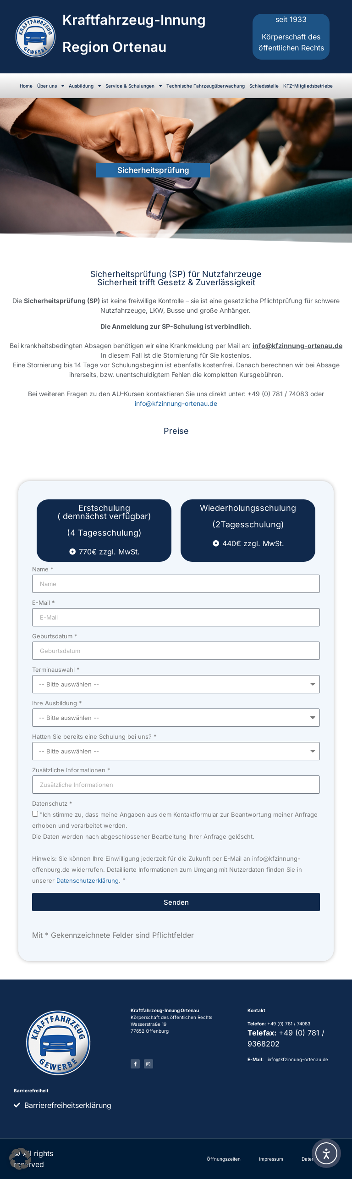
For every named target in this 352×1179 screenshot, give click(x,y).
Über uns (50, 86)
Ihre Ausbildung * (57, 703)
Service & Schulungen (133, 86)
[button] (20, 1159)
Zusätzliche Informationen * (71, 770)
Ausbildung (85, 86)
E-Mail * (43, 603)
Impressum (271, 1159)
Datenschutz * (52, 804)
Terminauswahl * (56, 670)
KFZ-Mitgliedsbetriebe (308, 86)
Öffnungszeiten (224, 1159)
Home (26, 86)
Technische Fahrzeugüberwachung (205, 86)
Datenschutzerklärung (87, 881)
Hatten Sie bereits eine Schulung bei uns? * (94, 737)
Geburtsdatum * (54, 636)
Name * (43, 569)
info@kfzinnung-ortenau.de (176, 403)
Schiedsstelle (264, 86)
